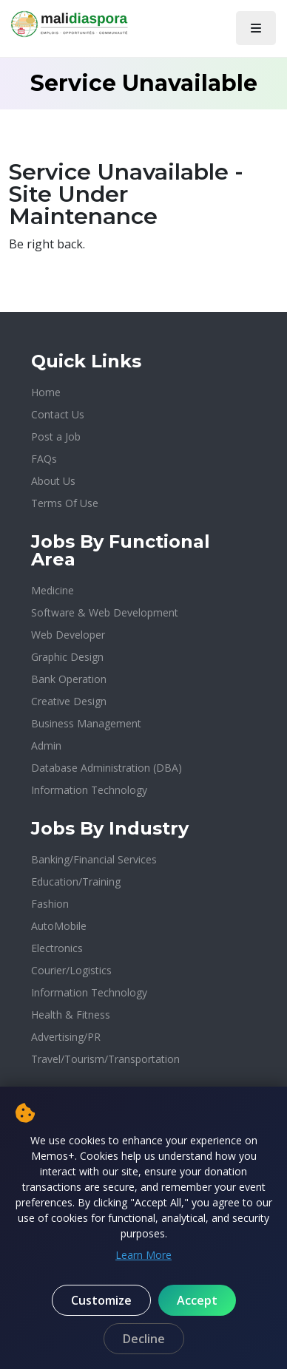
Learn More (143, 1255)
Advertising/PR (66, 1037)
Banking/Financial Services (94, 859)
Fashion (50, 904)
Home (46, 392)
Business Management (86, 723)
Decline (144, 1339)
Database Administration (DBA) (106, 768)
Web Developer (68, 635)
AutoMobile (59, 926)
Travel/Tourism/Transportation (105, 1059)
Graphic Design (67, 657)
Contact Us (57, 414)
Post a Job (56, 436)
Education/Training (76, 881)
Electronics (57, 948)
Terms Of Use (64, 503)
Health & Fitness (70, 1015)
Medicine (52, 590)
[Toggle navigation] (256, 28)
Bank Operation (69, 679)
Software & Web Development (104, 612)
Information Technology (89, 790)
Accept (197, 1300)
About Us (53, 481)
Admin (46, 745)
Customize (101, 1300)
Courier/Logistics (71, 970)
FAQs (44, 459)
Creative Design (69, 701)
